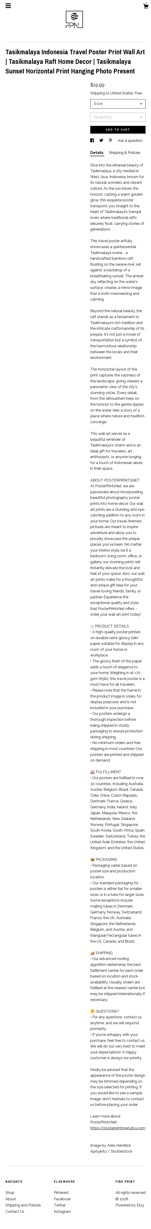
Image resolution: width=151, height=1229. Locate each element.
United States (121, 93)
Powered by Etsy (130, 1205)
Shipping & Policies (125, 152)
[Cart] (145, 6)
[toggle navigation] (8, 5)
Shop (9, 1192)
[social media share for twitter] (101, 140)
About (10, 1199)
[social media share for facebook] (92, 140)
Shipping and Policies (23, 1205)
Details (97, 152)
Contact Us (14, 1211)
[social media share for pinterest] (111, 140)
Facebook (62, 1199)
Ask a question (130, 140)
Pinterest (61, 1192)
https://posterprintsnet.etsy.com (117, 1128)
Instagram (62, 1211)
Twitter (60, 1205)
